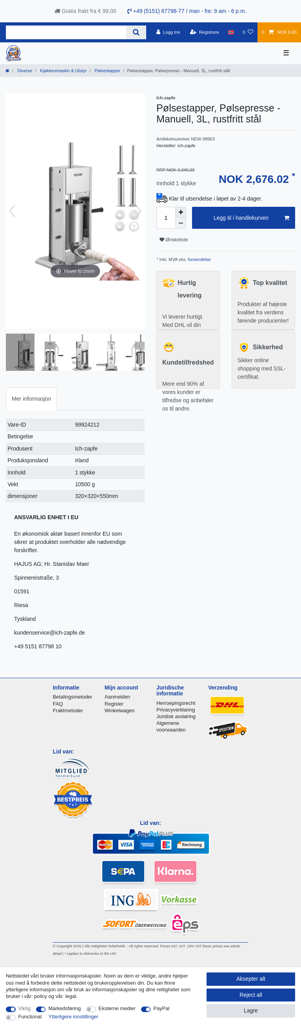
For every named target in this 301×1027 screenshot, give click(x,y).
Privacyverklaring (175, 710)
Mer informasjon (31, 399)
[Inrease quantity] (180, 212)
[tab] (31, 398)
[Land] (231, 32)
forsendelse (199, 259)
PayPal (161, 1008)
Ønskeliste (174, 240)
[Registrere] (205, 32)
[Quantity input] (165, 218)
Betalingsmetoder (72, 697)
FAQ (58, 704)
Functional (30, 1017)
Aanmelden (117, 697)
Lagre (251, 1010)
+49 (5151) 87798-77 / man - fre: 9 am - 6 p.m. (187, 11)
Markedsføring (64, 1008)
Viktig (24, 1008)
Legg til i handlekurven (251, 218)
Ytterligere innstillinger (73, 1017)
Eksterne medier (117, 1008)
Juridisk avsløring (176, 716)
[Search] (136, 32)
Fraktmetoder (68, 710)
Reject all (250, 995)
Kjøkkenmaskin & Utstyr (63, 70)
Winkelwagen (120, 710)
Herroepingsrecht (175, 703)
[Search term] (66, 32)
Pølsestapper (106, 70)
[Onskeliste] (247, 32)
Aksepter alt (250, 979)
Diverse (24, 70)
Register (114, 704)
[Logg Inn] (168, 32)
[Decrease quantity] (180, 223)
